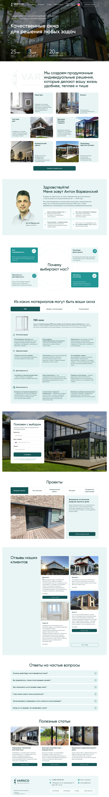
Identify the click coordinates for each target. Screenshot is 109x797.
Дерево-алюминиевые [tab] (54, 309)
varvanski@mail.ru (85, 783)
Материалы (40, 4)
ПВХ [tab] (25, 309)
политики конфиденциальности (27, 459)
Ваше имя (16, 432)
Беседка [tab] (72, 490)
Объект (16, 446)
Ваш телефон (18, 439)
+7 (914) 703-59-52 (58, 780)
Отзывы (49, 4)
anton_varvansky (85, 780)
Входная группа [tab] (19, 490)
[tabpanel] (54, 361)
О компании (30, 4)
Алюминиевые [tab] (84, 309)
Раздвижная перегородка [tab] (89, 490)
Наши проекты (58, 4)
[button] (90, 4)
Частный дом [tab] (37, 490)
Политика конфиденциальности (19, 793)
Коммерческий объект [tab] (54, 490)
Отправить (27, 454)
